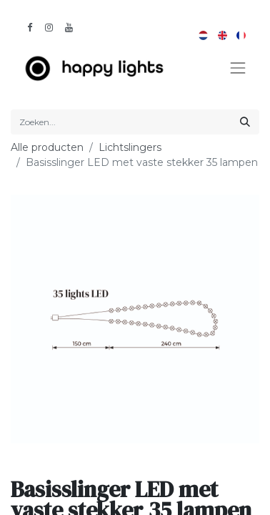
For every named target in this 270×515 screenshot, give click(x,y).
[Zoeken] (245, 121)
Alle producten (47, 147)
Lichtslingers (130, 147)
